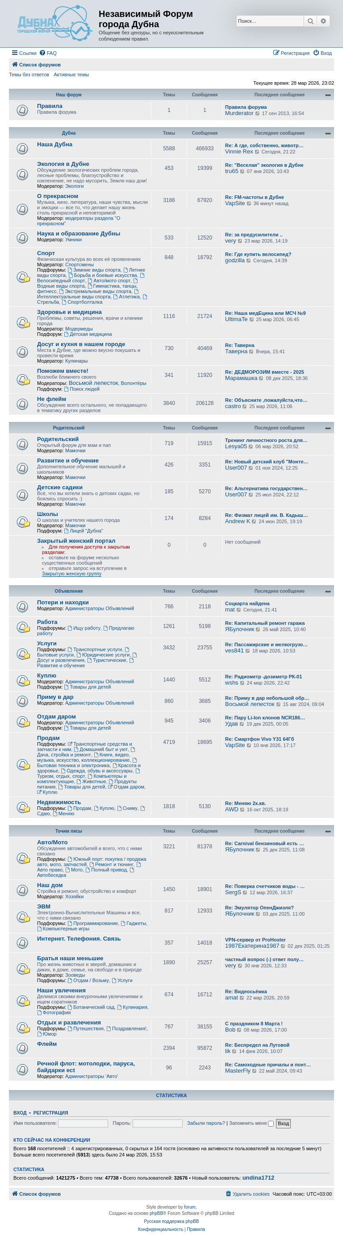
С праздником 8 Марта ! (254, 1023)
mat (230, 609)
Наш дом (50, 885)
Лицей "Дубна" (83, 530)
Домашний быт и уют (101, 749)
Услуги (47, 643)
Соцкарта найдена (247, 603)
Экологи (74, 186)
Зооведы (75, 975)
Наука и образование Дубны (78, 233)
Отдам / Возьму (88, 980)
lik (227, 1051)
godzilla (235, 260)
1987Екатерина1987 (252, 945)
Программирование (92, 923)
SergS (233, 892)
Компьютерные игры (63, 928)
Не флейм (51, 399)
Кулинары (76, 360)
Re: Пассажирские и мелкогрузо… (266, 644)
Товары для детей (87, 687)
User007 (236, 467)
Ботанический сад (90, 1007)
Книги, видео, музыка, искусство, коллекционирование (83, 757)
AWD (231, 809)
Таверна (236, 351)
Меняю (64, 813)
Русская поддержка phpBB (171, 1221)
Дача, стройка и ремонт (86, 752)
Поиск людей (82, 389)
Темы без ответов (29, 74)
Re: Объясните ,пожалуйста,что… (266, 400)
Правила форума (246, 107)
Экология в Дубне (63, 164)
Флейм (47, 1044)
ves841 (234, 650)
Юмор (47, 1033)
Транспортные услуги (94, 649)
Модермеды (79, 328)
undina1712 (259, 1178)
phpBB (156, 1213)
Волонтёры (133, 383)
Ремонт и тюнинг (111, 864)
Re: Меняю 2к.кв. (245, 803)
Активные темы (71, 74)
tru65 (231, 171)
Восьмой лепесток (93, 383)
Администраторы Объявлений (99, 608)
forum (190, 1207)
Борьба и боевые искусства (102, 275)
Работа (47, 622)
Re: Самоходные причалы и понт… (268, 1064)
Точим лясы (68, 831)
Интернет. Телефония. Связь (79, 938)
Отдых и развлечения (69, 1022)
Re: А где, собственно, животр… (264, 145)
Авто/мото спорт (109, 280)
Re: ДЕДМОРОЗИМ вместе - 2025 (264, 372)
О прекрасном (57, 196)
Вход (19, 1112)
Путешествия (85, 1028)
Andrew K (237, 521)
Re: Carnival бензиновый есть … (264, 843)
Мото (74, 869)
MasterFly (238, 1070)
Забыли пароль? (206, 1123)
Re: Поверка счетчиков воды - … (265, 886)
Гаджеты (133, 923)
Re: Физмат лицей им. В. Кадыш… (266, 515)
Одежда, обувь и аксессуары (96, 770)
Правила (50, 106)
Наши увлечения (61, 990)
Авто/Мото (52, 842)
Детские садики (60, 487)
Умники (73, 239)
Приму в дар (55, 697)
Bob (230, 1029)
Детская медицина (88, 334)
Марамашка (241, 378)
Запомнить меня (251, 1123)
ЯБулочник (239, 629)
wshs (231, 682)
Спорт (46, 253)
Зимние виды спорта (93, 270)
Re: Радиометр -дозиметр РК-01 (263, 676)
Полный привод (105, 869)
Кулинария (132, 1007)
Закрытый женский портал (76, 540)
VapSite (235, 203)
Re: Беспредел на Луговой (257, 1045)
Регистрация (50, 1112)
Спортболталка (82, 302)
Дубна (69, 133)
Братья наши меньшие (70, 958)
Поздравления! (126, 1028)
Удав (231, 723)
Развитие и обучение (68, 460)
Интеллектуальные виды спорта (88, 294)
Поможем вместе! (62, 370)
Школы (47, 514)
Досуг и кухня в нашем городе (81, 344)
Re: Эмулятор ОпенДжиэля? (259, 907)
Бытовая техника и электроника (87, 763)
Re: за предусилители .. (254, 234)
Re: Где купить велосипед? (258, 254)
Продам (48, 738)
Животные (91, 781)
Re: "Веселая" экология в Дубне (264, 165)
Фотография (54, 1012)
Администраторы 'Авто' (91, 1076)
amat (231, 997)
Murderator (239, 113)
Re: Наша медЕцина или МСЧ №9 (265, 313)
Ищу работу (83, 628)
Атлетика (126, 296)
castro (233, 406)
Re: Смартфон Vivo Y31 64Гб (259, 739)
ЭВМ (43, 906)
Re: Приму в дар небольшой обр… (267, 698)
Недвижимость (59, 802)
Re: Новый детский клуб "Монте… (267, 461)
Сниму (127, 808)
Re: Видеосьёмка (246, 991)
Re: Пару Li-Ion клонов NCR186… (265, 717)
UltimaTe (236, 319)
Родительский (69, 427)
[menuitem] (48, 53)
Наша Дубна (54, 144)
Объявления (69, 591)
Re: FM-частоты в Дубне (254, 197)
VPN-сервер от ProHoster (255, 939)
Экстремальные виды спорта (95, 291)
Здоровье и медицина (69, 312)
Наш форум (68, 94)
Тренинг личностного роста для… (266, 440)
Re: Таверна (240, 345)
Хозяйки (74, 896)
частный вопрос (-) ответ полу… (264, 959)
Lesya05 (236, 446)
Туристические (106, 660)
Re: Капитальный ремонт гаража (265, 623)
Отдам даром (56, 716)
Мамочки (75, 450)
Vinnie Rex (239, 151)
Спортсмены (79, 264)
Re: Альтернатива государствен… (266, 488)
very (230, 240)
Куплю (46, 675)
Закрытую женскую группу (71, 573)
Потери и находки (63, 602)
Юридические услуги (103, 654)
